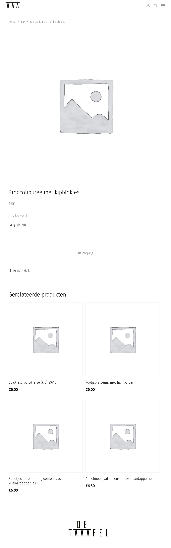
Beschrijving (85, 253)
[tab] (85, 253)
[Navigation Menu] (163, 5)
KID (23, 22)
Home (12, 22)
